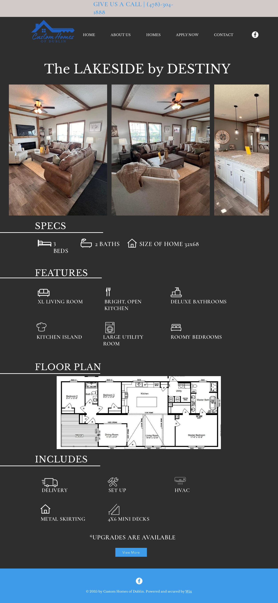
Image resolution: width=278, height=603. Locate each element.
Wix (188, 591)
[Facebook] (255, 34)
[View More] (131, 552)
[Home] (231, 552)
